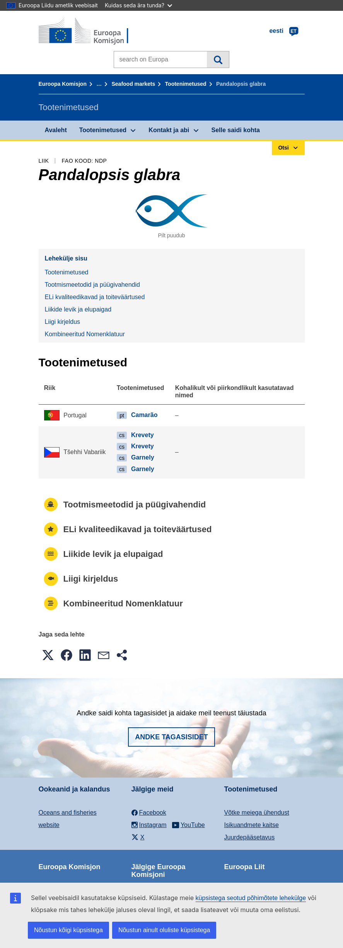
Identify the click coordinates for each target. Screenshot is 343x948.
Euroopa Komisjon (63, 84)
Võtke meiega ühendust (256, 812)
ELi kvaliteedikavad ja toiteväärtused (95, 297)
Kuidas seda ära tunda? (138, 5)
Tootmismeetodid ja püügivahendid (92, 284)
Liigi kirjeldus (62, 321)
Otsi (218, 59)
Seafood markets (133, 84)
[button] (48, 655)
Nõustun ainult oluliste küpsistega (164, 930)
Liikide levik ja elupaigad (78, 309)
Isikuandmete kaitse (251, 825)
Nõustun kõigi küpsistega (68, 930)
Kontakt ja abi (168, 130)
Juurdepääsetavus (249, 837)
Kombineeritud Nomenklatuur (85, 334)
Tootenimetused (185, 84)
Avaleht (56, 130)
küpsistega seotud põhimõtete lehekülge (251, 898)
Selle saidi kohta (236, 130)
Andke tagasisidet (171, 737)
